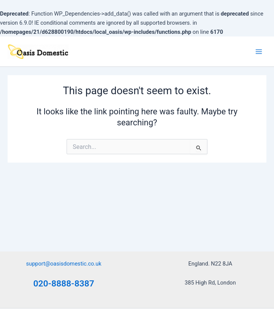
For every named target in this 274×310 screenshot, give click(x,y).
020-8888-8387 (63, 283)
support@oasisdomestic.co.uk (64, 263)
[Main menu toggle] (258, 51)
